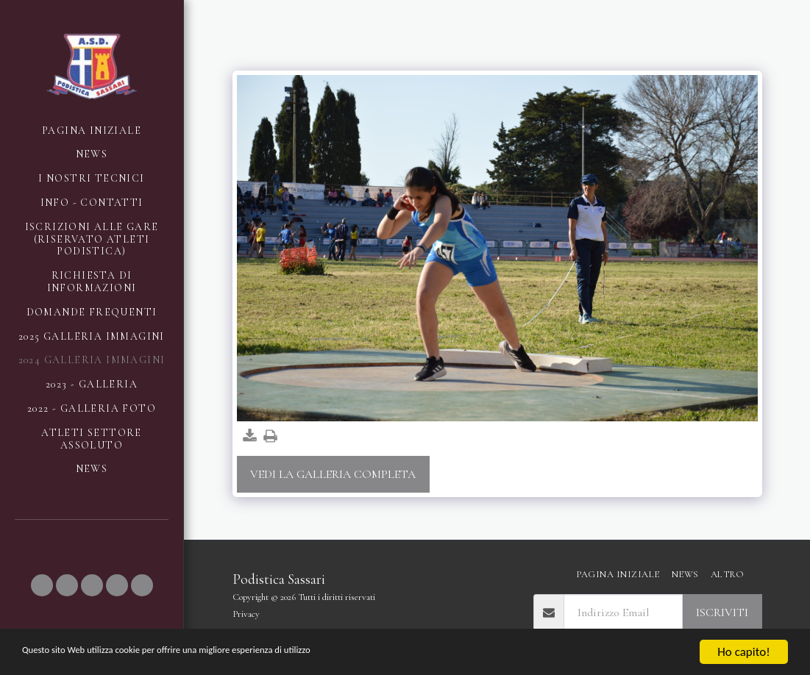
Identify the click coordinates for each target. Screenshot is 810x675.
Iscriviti (722, 612)
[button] (42, 585)
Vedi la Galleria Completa (333, 474)
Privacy (246, 614)
